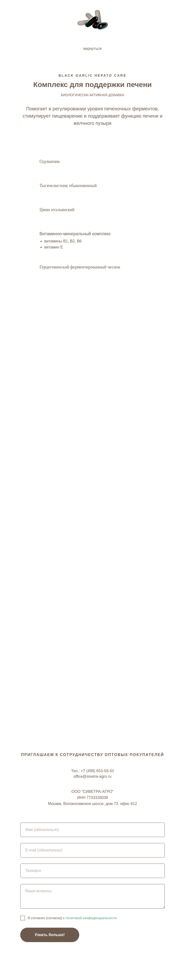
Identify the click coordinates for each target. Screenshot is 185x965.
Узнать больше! (50, 935)
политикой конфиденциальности (91, 918)
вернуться (92, 49)
